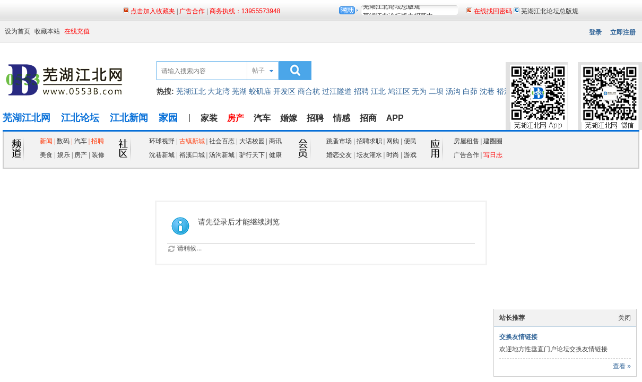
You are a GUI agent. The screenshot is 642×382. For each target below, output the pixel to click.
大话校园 (252, 141)
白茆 (470, 91)
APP (395, 118)
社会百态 (222, 141)
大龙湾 (218, 91)
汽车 (262, 118)
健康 (275, 155)
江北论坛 (80, 117)
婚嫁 (288, 118)
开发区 (284, 91)
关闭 (624, 318)
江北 (378, 91)
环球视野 (162, 141)
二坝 (436, 91)
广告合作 (466, 155)
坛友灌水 (369, 155)
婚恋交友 (339, 155)
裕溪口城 (192, 155)
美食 (46, 155)
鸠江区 (399, 91)
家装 (209, 118)
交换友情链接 (518, 337)
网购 (392, 141)
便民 (410, 141)
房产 (81, 155)
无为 (419, 91)
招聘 (361, 91)
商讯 (275, 141)
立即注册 (623, 32)
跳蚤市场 (339, 141)
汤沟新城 (222, 155)
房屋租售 (466, 141)
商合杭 (309, 91)
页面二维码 (589, 53)
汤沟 (453, 91)
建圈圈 (492, 141)
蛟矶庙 (260, 91)
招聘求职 (369, 141)
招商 (368, 118)
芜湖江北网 (26, 117)
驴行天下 (252, 155)
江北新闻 (129, 117)
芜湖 (239, 91)
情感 (341, 118)
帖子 (258, 70)
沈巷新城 (162, 155)
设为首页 (17, 31)
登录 (595, 32)
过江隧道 (337, 91)
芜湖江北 (191, 91)
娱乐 (63, 155)
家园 (168, 117)
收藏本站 (47, 31)
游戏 (410, 155)
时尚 (392, 155)
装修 (98, 155)
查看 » (622, 366)
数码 (63, 141)
